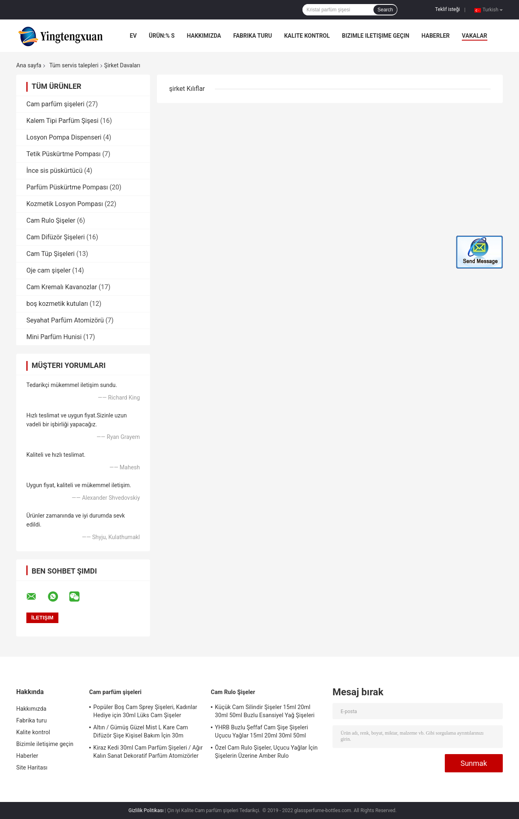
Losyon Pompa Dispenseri (63, 137)
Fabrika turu (252, 35)
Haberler (435, 35)
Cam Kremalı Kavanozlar (61, 287)
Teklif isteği (447, 9)
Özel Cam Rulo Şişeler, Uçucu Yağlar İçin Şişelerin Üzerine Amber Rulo (266, 751)
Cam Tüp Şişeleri (50, 254)
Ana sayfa (28, 65)
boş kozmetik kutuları (57, 303)
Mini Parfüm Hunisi (53, 337)
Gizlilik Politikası (146, 810)
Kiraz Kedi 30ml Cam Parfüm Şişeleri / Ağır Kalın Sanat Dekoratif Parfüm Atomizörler (148, 751)
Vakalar (474, 35)
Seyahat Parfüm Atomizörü (65, 320)
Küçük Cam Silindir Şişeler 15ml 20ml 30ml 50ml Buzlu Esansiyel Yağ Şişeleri (265, 711)
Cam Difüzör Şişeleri (55, 237)
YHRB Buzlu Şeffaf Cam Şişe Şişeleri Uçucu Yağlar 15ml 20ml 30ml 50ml (261, 731)
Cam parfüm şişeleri (55, 104)
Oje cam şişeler (48, 270)
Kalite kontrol (307, 35)
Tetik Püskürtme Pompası (63, 154)
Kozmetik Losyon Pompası (64, 204)
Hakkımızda (204, 35)
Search (385, 10)
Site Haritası (31, 767)
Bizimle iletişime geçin (375, 35)
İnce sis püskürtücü (54, 170)
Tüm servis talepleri (73, 65)
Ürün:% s (162, 35)
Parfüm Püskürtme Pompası (67, 187)
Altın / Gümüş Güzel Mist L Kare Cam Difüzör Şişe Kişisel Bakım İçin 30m (140, 731)
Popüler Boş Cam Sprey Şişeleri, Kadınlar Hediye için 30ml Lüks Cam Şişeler (145, 711)
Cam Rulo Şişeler (50, 220)
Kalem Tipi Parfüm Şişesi (62, 121)
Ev (133, 35)
